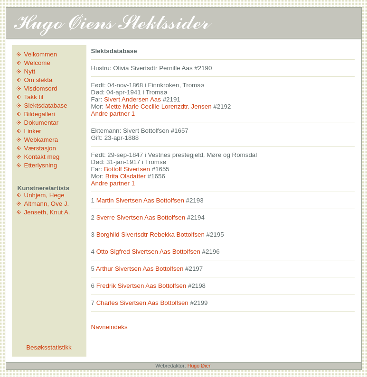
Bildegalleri (39, 114)
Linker (32, 131)
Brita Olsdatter (125, 176)
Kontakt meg (42, 156)
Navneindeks (109, 327)
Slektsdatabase (45, 105)
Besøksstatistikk (49, 347)
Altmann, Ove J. (46, 203)
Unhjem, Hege (44, 195)
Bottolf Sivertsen (127, 169)
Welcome (37, 62)
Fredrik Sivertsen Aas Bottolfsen (141, 285)
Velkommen (40, 54)
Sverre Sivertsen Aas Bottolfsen (140, 217)
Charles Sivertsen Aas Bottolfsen (142, 302)
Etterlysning (40, 165)
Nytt (30, 71)
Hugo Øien (200, 365)
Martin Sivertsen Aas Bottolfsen (140, 200)
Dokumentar (41, 122)
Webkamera (41, 139)
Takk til (34, 97)
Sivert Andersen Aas (132, 99)
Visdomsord (40, 88)
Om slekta (38, 79)
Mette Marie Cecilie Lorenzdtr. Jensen (158, 106)
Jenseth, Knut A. (47, 212)
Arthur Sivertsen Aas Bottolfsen (139, 268)
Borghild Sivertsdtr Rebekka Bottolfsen (150, 234)
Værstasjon (40, 148)
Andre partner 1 (113, 113)
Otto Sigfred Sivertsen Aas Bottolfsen (148, 251)
